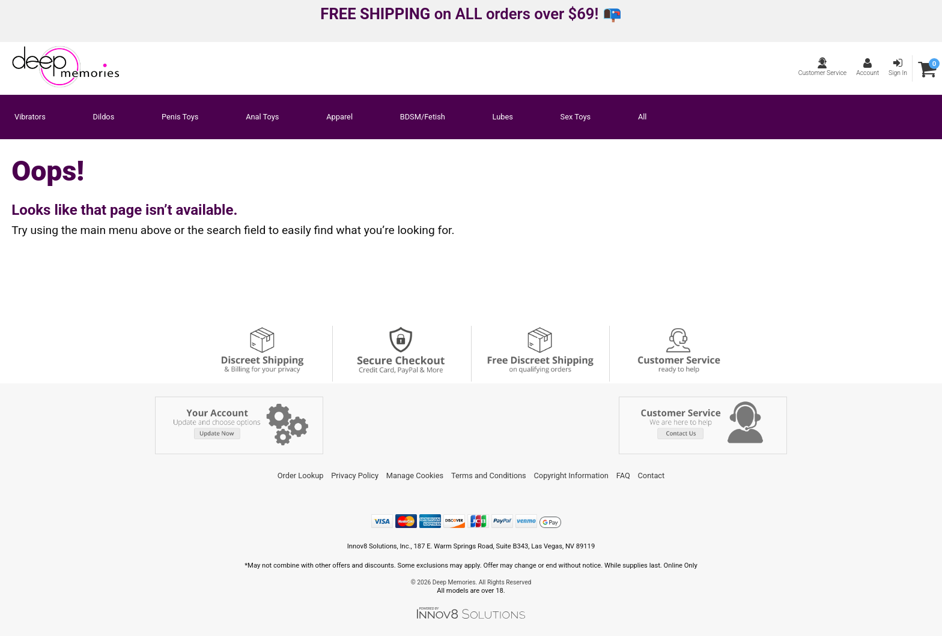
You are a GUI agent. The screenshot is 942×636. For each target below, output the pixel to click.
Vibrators (30, 117)
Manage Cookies (414, 475)
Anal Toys (262, 117)
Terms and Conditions (488, 475)
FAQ (623, 475)
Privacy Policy (354, 475)
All (642, 117)
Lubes (503, 117)
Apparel (339, 117)
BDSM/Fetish (422, 117)
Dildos (104, 117)
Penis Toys (180, 117)
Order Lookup (301, 475)
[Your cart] (927, 68)
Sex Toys (576, 117)
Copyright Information (571, 475)
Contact (651, 475)
